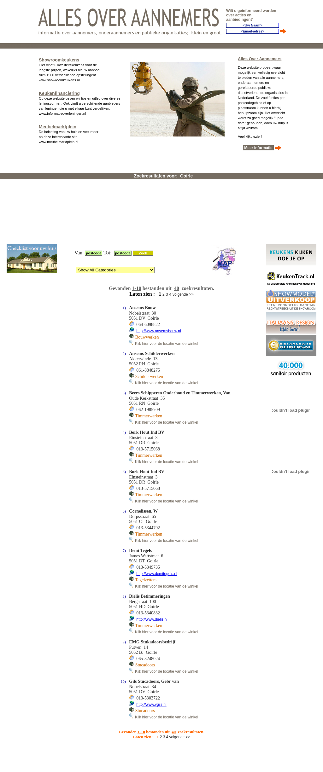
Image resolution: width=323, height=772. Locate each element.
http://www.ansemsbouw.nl (158, 255)
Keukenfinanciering (59, 92)
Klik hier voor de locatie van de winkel (163, 267)
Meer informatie (258, 146)
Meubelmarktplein (57, 125)
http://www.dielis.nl (151, 543)
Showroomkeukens (59, 58)
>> (191, 218)
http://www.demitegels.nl (156, 498)
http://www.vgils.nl (151, 628)
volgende (180, 218)
